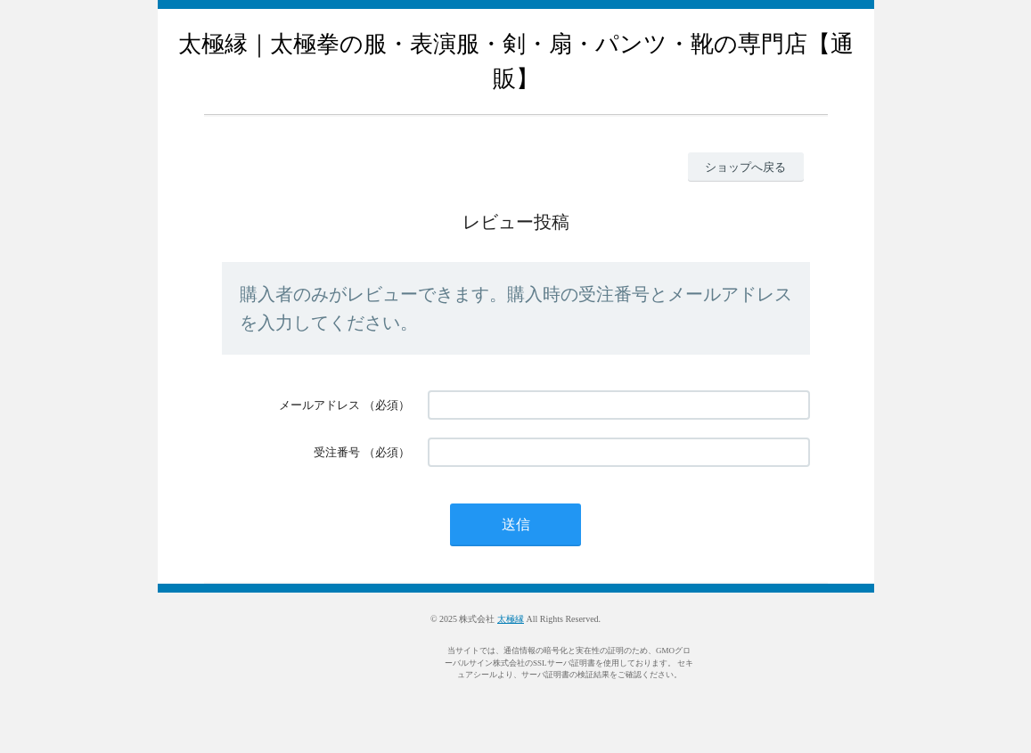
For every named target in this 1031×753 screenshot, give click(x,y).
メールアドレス (319, 405)
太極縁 (510, 619)
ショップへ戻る (745, 167)
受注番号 (337, 452)
